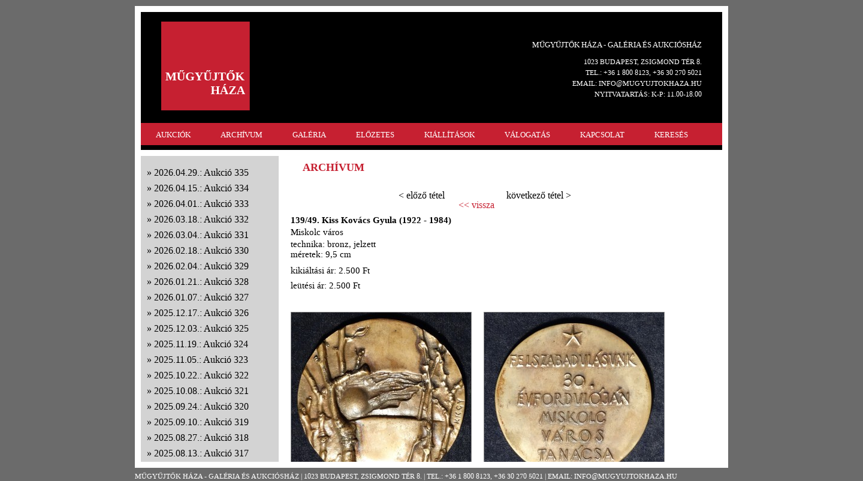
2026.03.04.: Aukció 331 (201, 235)
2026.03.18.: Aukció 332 (201, 219)
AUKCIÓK (173, 135)
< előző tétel (422, 195)
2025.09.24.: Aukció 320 (201, 406)
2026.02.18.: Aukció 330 (201, 250)
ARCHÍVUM (241, 135)
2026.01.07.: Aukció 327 (201, 297)
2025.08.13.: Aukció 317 (201, 453)
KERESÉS (671, 135)
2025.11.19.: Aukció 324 (201, 344)
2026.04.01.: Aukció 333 (201, 203)
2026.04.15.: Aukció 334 (201, 188)
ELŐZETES (375, 135)
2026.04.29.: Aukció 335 (201, 172)
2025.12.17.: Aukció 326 (201, 312)
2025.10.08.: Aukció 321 (201, 390)
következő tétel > (538, 195)
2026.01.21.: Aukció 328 (201, 281)
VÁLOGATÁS (527, 135)
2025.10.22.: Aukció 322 (201, 375)
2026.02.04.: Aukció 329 (201, 266)
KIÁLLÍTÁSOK (449, 135)
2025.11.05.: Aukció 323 (201, 359)
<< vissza (476, 205)
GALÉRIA (309, 135)
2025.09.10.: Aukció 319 (201, 422)
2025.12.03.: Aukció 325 (201, 328)
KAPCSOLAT (602, 135)
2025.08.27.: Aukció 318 (201, 437)
